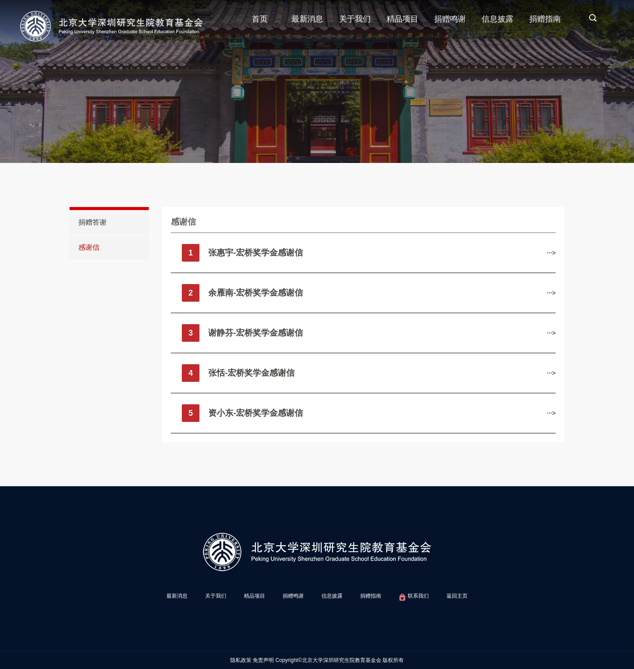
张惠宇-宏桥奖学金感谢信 (255, 252)
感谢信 (89, 247)
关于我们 (355, 19)
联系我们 (413, 597)
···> (551, 252)
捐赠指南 (545, 19)
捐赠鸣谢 (450, 19)
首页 (260, 19)
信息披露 (497, 19)
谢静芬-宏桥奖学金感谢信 (255, 332)
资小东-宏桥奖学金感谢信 (255, 413)
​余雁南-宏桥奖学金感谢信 (255, 292)
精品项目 (402, 19)
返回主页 (457, 596)
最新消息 (307, 19)
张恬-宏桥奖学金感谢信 (251, 372)
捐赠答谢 (92, 222)
